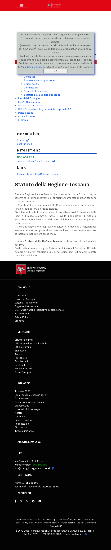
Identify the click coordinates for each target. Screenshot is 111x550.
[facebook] (15, 501)
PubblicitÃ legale (67, 519)
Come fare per (23, 372)
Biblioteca (20, 350)
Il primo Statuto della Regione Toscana (37, 173)
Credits (66, 534)
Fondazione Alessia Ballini (29, 402)
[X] (21, 501)
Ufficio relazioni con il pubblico (32, 343)
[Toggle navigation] (22, 5)
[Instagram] (27, 501)
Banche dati (21, 361)
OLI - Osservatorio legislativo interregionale (42, 109)
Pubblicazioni (22, 423)
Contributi (20, 365)
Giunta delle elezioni (35, 91)
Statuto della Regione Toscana (42, 94)
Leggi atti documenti (29, 102)
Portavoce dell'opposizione (39, 80)
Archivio (19, 354)
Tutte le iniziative (24, 430)
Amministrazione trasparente (31, 519)
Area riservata (29, 442)
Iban (18, 522)
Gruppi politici (31, 83)
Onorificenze (22, 416)
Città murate (22, 398)
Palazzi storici (26, 112)
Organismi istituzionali (30, 105)
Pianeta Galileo (23, 420)
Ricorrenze (21, 427)
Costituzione (24, 143)
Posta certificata (86, 519)
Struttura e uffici (24, 339)
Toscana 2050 (22, 391)
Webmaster (78, 534)
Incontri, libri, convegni (27, 409)
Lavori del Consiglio (29, 98)
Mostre (18, 412)
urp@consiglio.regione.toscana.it (34, 161)
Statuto (21, 140)
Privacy (38, 522)
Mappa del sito (68, 522)
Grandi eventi (22, 405)
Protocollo (21, 357)
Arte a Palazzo (26, 116)
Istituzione (21, 295)
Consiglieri (30, 76)
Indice (80, 522)
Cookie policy (34, 66)
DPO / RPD (27, 522)
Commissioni (31, 87)
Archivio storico (51, 522)
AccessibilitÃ (56, 526)
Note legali (52, 519)
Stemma (23, 119)
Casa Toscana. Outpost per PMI (32, 394)
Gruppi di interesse (25, 368)
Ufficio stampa (23, 346)
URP (20, 453)
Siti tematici (90, 522)
